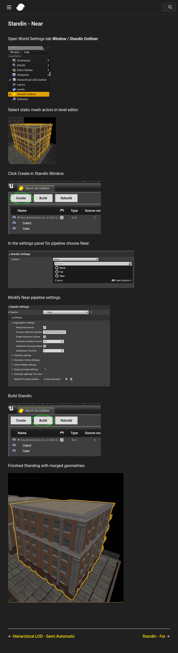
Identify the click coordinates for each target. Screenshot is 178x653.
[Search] (170, 7)
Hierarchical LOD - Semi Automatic (44, 636)
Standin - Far (154, 636)
